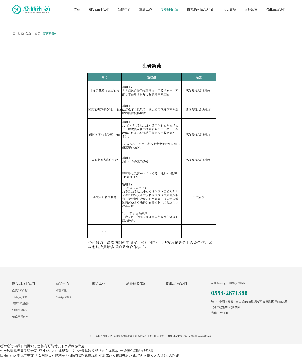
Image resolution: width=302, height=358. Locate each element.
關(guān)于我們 (99, 9)
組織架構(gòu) (20, 309)
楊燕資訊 (61, 290)
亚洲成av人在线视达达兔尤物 (121, 355)
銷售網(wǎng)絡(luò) (201, 9)
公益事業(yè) (20, 316)
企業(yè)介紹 (20, 290)
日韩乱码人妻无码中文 (17, 355)
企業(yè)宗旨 (20, 297)
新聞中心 (124, 9)
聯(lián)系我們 (276, 9)
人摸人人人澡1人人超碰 (161, 355)
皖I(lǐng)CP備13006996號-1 (152, 336)
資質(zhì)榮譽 (20, 303)
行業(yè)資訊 (63, 297)
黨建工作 (145, 9)
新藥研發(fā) (169, 9)
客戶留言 (251, 9)
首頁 (77, 9)
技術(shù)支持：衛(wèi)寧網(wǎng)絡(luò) (189, 336)
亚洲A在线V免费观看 (82, 355)
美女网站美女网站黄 (50, 355)
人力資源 (229, 9)
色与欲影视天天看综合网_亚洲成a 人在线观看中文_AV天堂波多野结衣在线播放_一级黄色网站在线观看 (77, 351)
